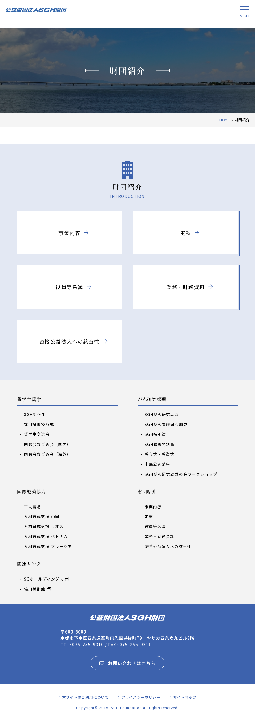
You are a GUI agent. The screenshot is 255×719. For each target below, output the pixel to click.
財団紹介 (147, 492)
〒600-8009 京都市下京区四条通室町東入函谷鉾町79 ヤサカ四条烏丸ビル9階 (127, 635)
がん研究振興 (152, 400)
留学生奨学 (29, 400)
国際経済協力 (31, 492)
